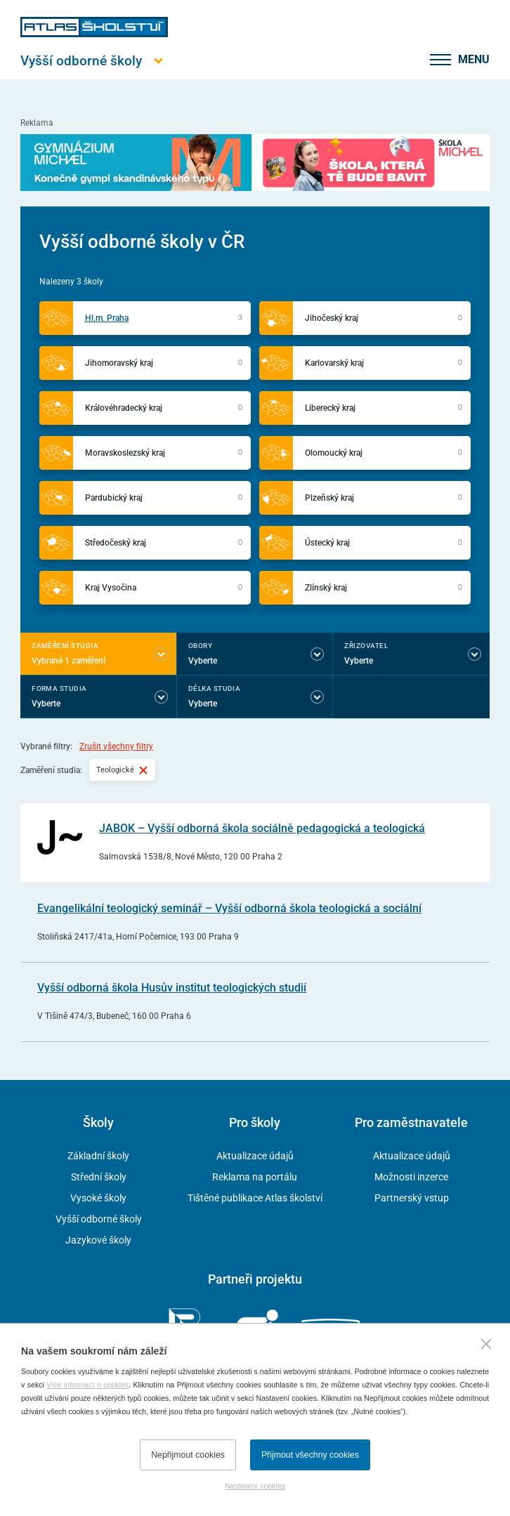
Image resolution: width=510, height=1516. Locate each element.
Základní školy (98, 1155)
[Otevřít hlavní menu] (94, 60)
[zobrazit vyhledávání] (403, 60)
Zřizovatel (366, 646)
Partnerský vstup (411, 1198)
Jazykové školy (98, 1240)
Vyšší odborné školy (98, 1219)
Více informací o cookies (87, 1384)
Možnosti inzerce (411, 1176)
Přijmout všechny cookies (310, 1455)
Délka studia (214, 688)
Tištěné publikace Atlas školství (255, 1198)
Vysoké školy (98, 1198)
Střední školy (98, 1176)
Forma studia (59, 688)
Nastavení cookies (255, 1486)
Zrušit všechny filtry (116, 746)
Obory (200, 646)
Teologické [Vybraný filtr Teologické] (122, 770)
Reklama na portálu (254, 1176)
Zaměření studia (65, 646)
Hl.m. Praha (107, 318)
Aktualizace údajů (255, 1155)
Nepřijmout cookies (188, 1455)
